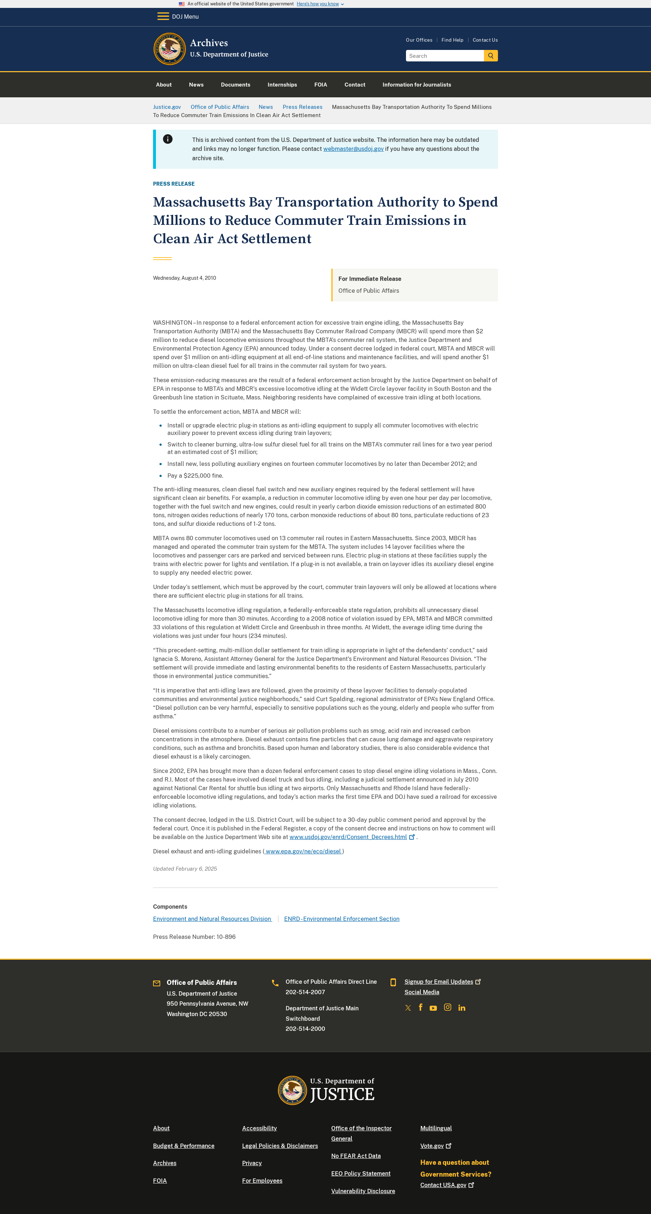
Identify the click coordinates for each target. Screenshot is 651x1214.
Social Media (422, 992)
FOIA (160, 1180)
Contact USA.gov (448, 1185)
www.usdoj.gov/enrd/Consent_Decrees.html (353, 837)
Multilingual (436, 1128)
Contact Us (485, 40)
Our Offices (419, 40)
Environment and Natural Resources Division (212, 919)
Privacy (252, 1163)
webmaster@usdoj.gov (353, 148)
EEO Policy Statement (361, 1173)
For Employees (262, 1180)
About (161, 1128)
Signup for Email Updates (444, 981)
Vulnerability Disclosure (363, 1191)
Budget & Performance (183, 1146)
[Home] (211, 62)
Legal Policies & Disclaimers (280, 1146)
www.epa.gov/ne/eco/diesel (303, 851)
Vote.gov (436, 1146)
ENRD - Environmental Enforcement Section (342, 919)
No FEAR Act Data (356, 1156)
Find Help (453, 40)
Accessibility (259, 1128)
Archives (164, 1163)
